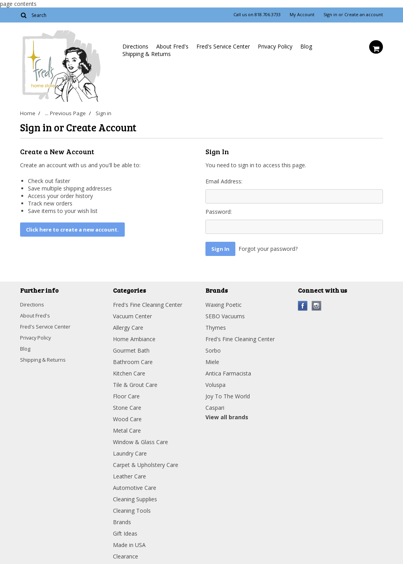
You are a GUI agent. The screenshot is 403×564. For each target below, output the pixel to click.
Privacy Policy (275, 46)
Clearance (125, 554)
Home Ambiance (134, 337)
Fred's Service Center (223, 46)
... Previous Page (65, 113)
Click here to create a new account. (72, 229)
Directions (135, 46)
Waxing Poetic (223, 302)
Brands (122, 520)
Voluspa (215, 383)
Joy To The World (227, 394)
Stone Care (127, 405)
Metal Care (127, 428)
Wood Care (127, 417)
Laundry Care (130, 451)
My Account (302, 14)
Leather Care (129, 474)
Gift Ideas (125, 531)
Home (27, 113)
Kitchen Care (129, 371)
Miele (212, 360)
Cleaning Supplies (135, 497)
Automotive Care (134, 485)
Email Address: (223, 181)
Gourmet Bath (131, 348)
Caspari (214, 405)
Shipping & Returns (146, 54)
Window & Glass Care (140, 440)
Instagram (317, 304)
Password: (218, 211)
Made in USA (129, 543)
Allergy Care (128, 325)
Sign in (330, 14)
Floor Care (126, 394)
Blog (306, 46)
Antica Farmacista (228, 371)
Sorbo (213, 348)
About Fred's (172, 46)
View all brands (226, 415)
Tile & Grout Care (135, 383)
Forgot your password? (268, 248)
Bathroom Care (133, 360)
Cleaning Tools (132, 508)
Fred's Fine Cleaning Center (147, 302)
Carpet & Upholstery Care (145, 463)
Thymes (215, 325)
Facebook (303, 304)
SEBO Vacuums (225, 314)
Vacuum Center (132, 314)
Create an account (363, 14)
